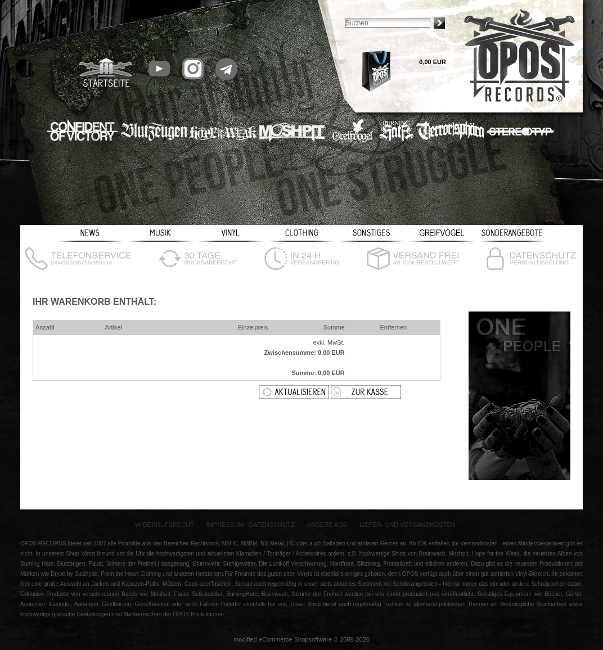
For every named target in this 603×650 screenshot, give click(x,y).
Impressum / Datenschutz (250, 524)
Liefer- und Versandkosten (407, 524)
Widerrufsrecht (164, 524)
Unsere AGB (327, 524)
